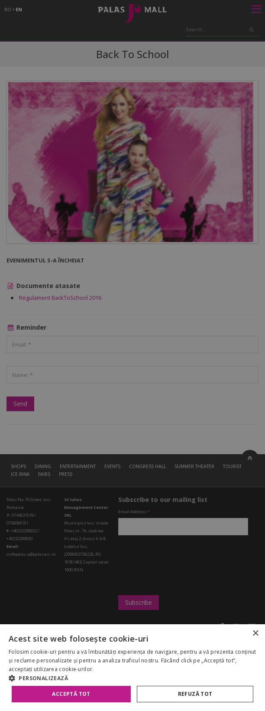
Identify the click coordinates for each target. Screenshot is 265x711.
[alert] (132, 355)
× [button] (255, 633)
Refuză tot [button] (195, 694)
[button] (132, 678)
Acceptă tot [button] (71, 694)
